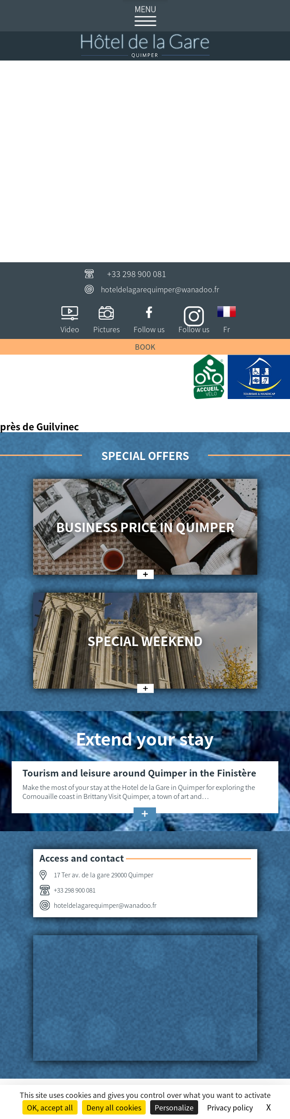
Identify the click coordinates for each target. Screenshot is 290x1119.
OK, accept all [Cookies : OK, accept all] (50, 1107)
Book (145, 346)
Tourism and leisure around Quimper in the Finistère (139, 772)
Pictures (106, 329)
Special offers (145, 455)
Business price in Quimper (145, 527)
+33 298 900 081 (136, 273)
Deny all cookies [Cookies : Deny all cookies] (114, 1107)
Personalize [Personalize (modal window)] (174, 1107)
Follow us (149, 329)
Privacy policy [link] (230, 1107)
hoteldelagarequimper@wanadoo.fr (160, 289)
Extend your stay (145, 738)
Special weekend (145, 640)
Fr (226, 329)
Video (70, 329)
